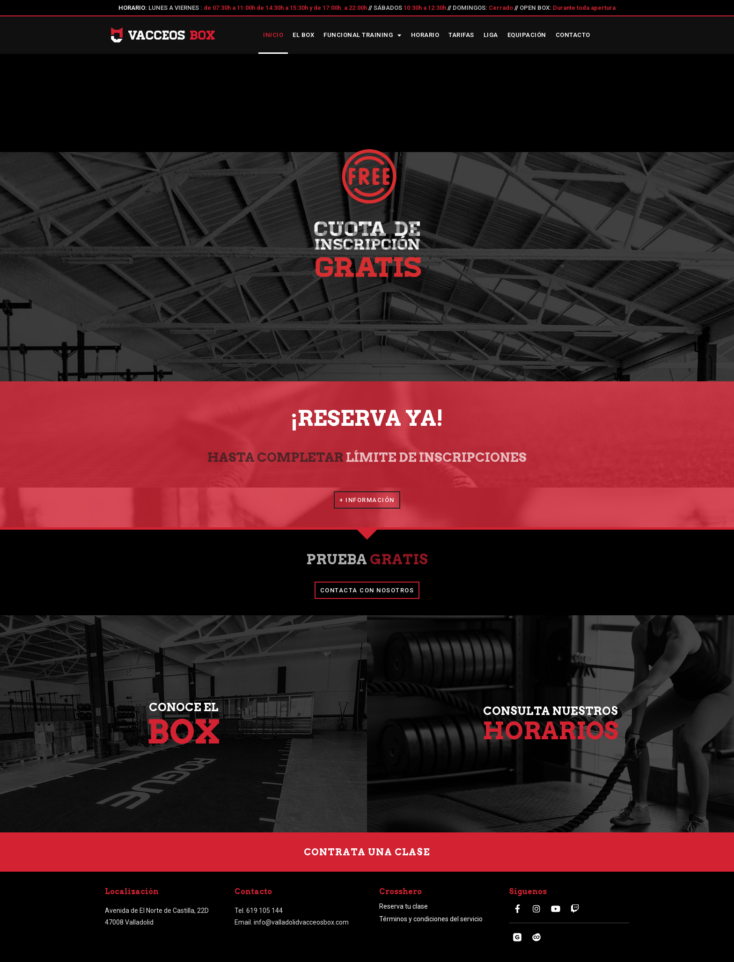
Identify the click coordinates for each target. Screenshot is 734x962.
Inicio (273, 34)
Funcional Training (362, 35)
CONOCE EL (184, 707)
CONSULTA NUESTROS (550, 711)
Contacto (573, 34)
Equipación (526, 34)
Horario (425, 34)
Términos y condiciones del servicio (431, 919)
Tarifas (461, 34)
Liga (491, 34)
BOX (183, 731)
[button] (367, 500)
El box (303, 34)
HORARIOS (550, 731)
